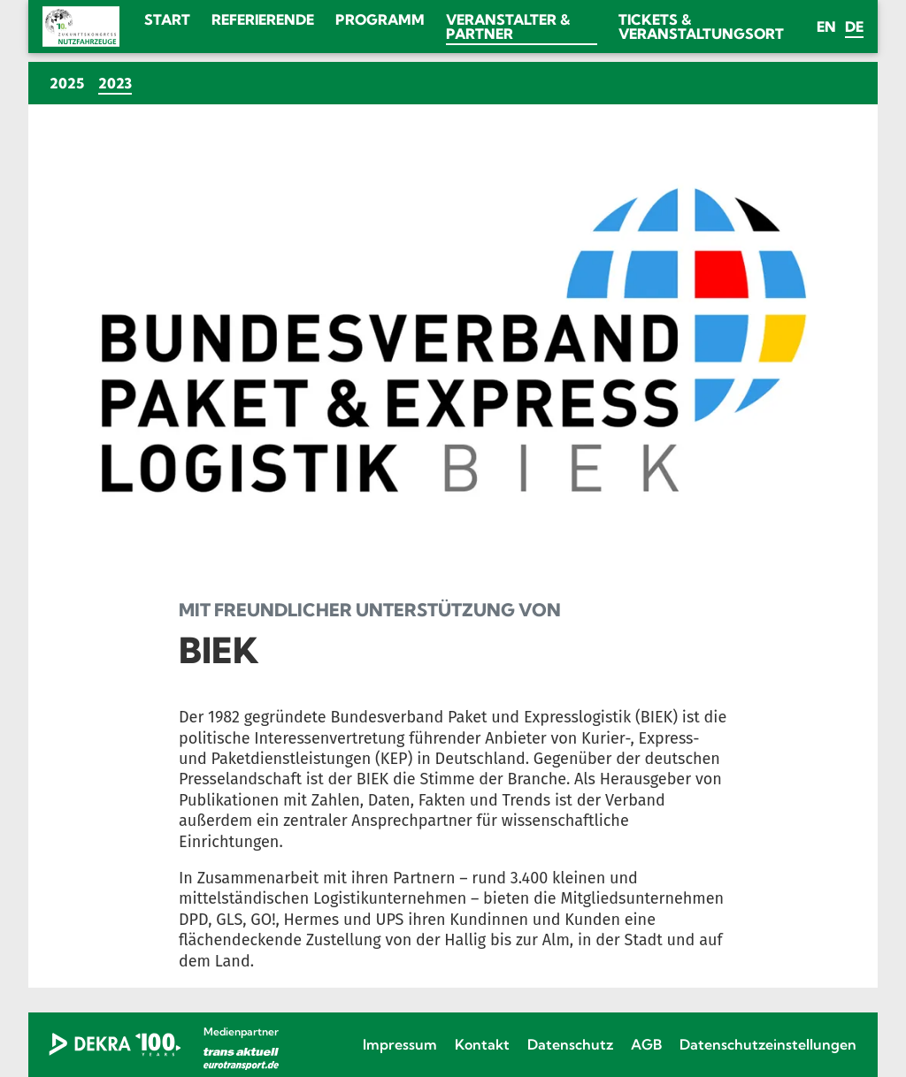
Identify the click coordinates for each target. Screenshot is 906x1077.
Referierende (262, 19)
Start (167, 19)
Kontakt (482, 1044)
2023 (118, 82)
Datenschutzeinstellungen (768, 1044)
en (826, 26)
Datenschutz (570, 1044)
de (854, 26)
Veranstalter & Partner (508, 26)
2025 (67, 83)
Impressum (400, 1044)
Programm (380, 19)
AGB (646, 1044)
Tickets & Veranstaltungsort (701, 26)
